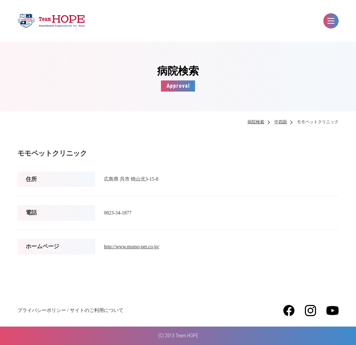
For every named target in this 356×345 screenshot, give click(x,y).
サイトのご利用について (96, 310)
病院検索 (256, 121)
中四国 (280, 121)
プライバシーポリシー (41, 310)
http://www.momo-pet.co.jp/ (131, 246)
